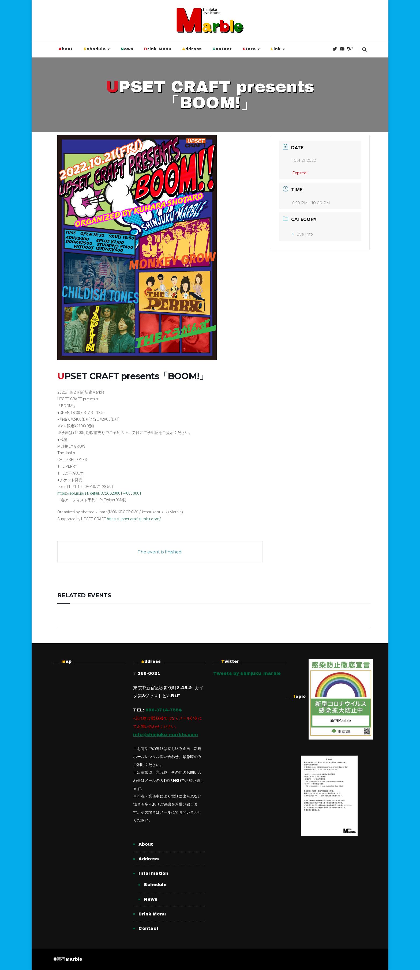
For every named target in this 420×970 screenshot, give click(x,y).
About (66, 49)
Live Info (302, 234)
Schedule (95, 49)
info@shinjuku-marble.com (165, 734)
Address (192, 49)
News (127, 49)
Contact (222, 49)
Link (276, 49)
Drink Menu (157, 49)
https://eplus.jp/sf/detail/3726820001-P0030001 (99, 493)
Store (249, 49)
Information (153, 873)
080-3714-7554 (163, 710)
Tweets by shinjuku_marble (247, 673)
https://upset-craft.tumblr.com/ (134, 519)
